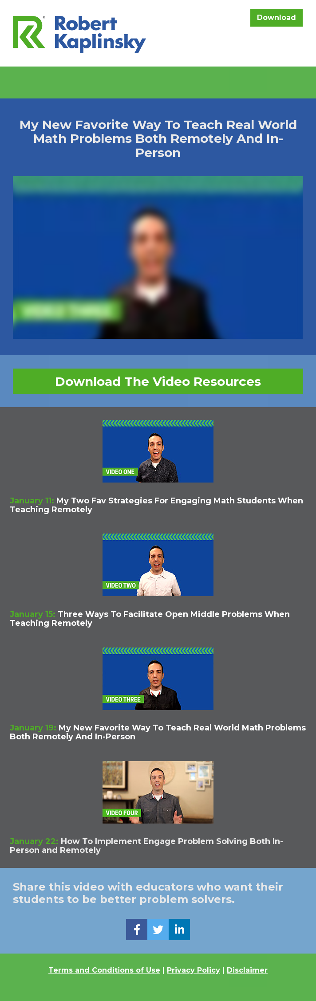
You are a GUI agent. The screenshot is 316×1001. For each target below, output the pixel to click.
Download (276, 17)
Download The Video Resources (158, 381)
